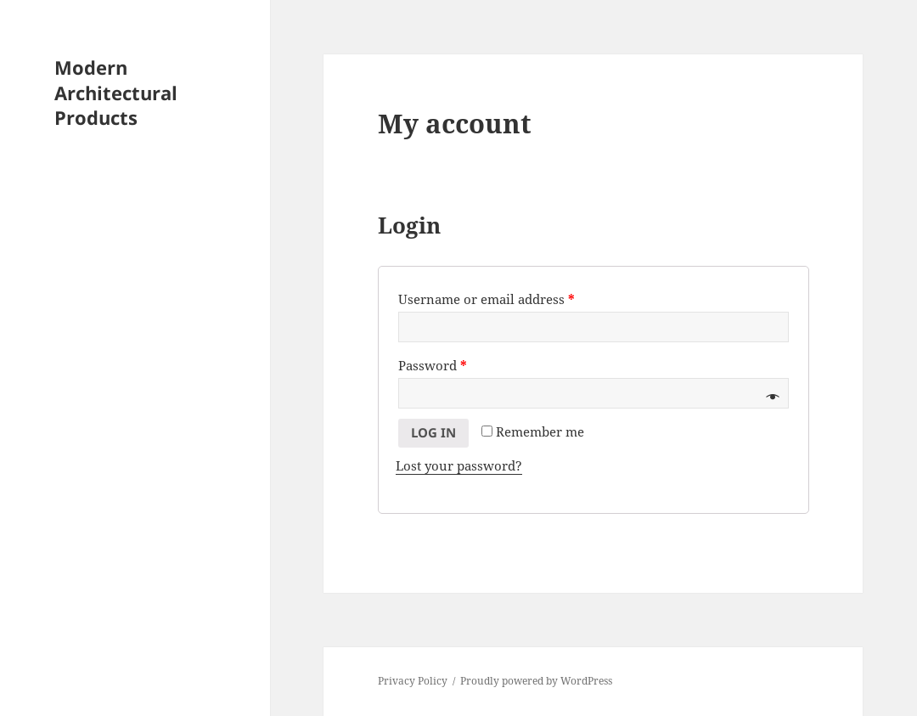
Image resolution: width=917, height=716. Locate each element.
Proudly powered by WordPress (536, 681)
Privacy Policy (412, 681)
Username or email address (486, 298)
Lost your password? (459, 465)
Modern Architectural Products (115, 92)
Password (432, 365)
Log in (433, 432)
